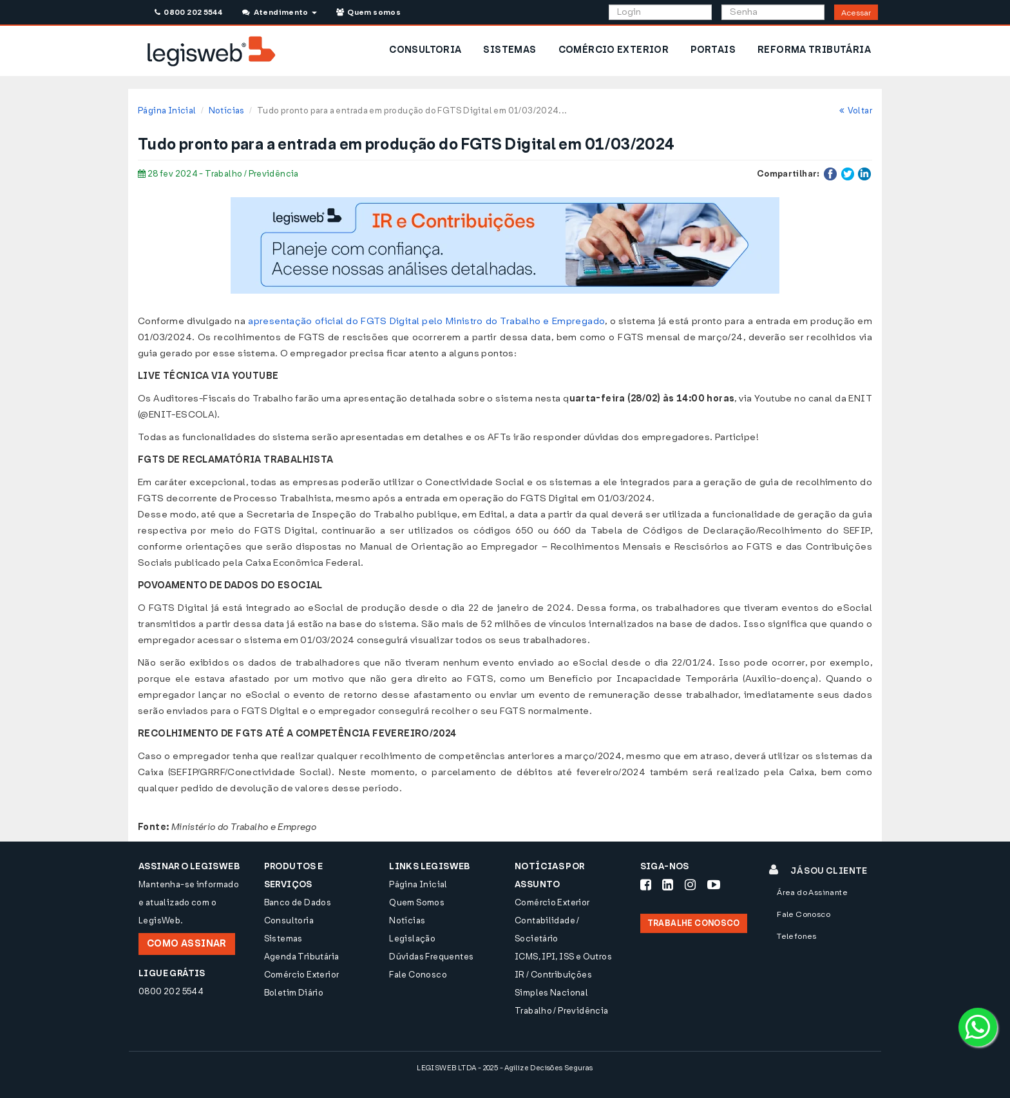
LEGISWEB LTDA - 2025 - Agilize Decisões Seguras (505, 1068)
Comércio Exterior (301, 974)
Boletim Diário (293, 992)
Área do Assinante (812, 892)
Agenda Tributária (301, 956)
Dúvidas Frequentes (431, 956)
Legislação (412, 938)
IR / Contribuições (553, 974)
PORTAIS (713, 50)
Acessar (856, 13)
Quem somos (368, 12)
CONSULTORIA (425, 50)
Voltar (855, 110)
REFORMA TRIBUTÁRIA (814, 50)
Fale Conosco (418, 974)
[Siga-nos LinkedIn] (667, 884)
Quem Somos (416, 902)
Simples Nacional (551, 992)
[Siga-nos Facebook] (645, 884)
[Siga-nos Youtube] (713, 884)
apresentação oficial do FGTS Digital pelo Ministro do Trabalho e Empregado (426, 321)
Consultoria (289, 920)
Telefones (797, 936)
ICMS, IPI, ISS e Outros (563, 956)
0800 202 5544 (188, 12)
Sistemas (283, 938)
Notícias (227, 110)
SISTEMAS (509, 50)
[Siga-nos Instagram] (690, 884)
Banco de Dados (297, 902)
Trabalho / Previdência (562, 1010)
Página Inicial (167, 110)
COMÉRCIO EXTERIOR (613, 50)
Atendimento (279, 12)
